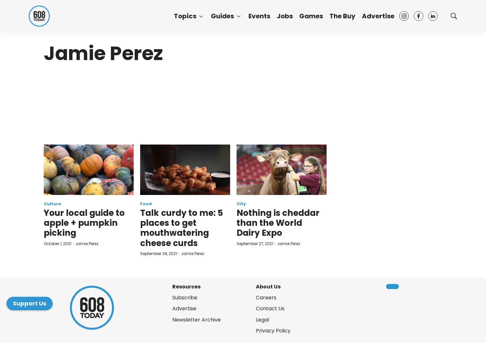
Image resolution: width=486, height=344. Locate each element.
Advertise (378, 16)
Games (311, 16)
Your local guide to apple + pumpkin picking (84, 223)
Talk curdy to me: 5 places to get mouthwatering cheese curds (181, 228)
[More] (201, 16)
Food (146, 204)
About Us (268, 287)
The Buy (342, 16)
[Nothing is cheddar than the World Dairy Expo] (282, 170)
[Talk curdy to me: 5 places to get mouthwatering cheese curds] (185, 170)
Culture (52, 204)
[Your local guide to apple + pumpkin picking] (89, 170)
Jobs (285, 16)
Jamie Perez (86, 243)
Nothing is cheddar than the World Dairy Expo (278, 223)
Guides (222, 16)
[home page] (39, 16)
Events (259, 16)
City (241, 204)
